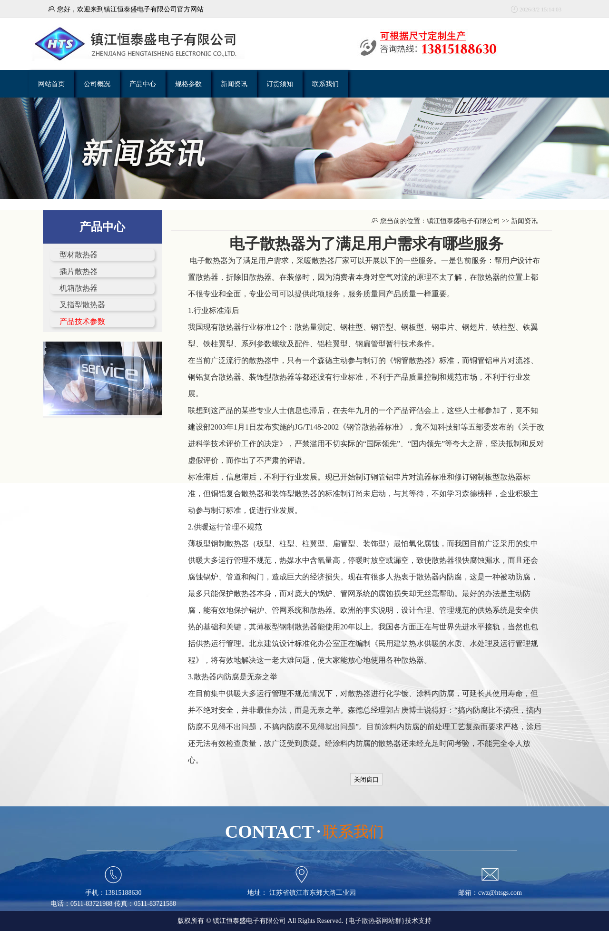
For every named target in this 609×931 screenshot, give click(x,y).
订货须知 (279, 84)
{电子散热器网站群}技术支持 (388, 920)
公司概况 (97, 84)
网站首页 (51, 84)
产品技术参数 (82, 321)
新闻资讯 (234, 84)
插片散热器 (78, 271)
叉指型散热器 (82, 305)
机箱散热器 (78, 288)
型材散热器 (78, 255)
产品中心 (142, 84)
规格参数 (188, 84)
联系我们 (325, 84)
